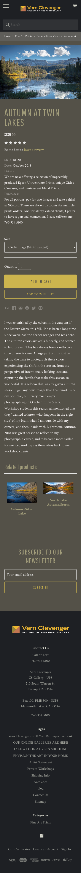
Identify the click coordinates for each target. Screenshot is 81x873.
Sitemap (40, 801)
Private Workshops (40, 769)
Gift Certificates (19, 849)
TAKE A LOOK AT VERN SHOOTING (40, 749)
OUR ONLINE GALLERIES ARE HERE (40, 742)
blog (40, 788)
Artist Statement (40, 762)
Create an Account (45, 849)
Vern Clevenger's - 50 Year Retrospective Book (40, 736)
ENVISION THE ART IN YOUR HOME (40, 756)
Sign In (66, 849)
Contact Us (40, 795)
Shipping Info (40, 775)
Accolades (40, 782)
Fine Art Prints (40, 822)
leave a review (34, 150)
